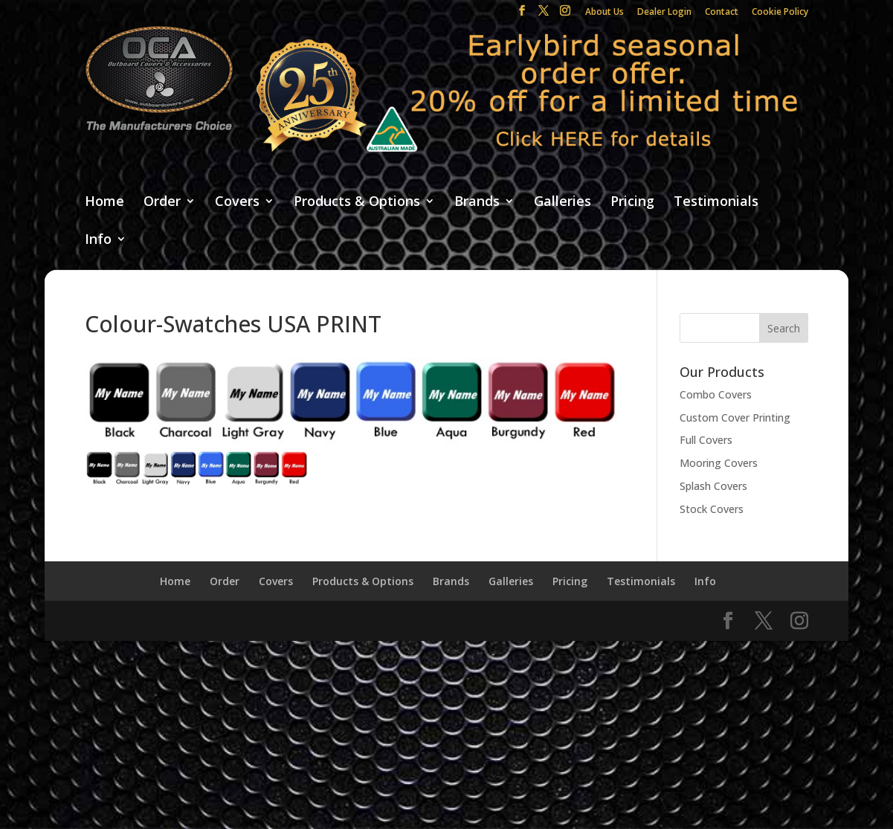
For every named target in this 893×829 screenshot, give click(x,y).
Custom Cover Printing (735, 417)
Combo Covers (716, 394)
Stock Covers (712, 509)
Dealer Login (664, 12)
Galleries (562, 202)
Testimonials (716, 202)
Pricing (632, 202)
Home (104, 202)
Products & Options (357, 202)
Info (98, 240)
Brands (477, 202)
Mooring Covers (719, 463)
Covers (237, 202)
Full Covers (706, 440)
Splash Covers (713, 486)
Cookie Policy (780, 12)
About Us (604, 12)
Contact (721, 12)
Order (162, 202)
